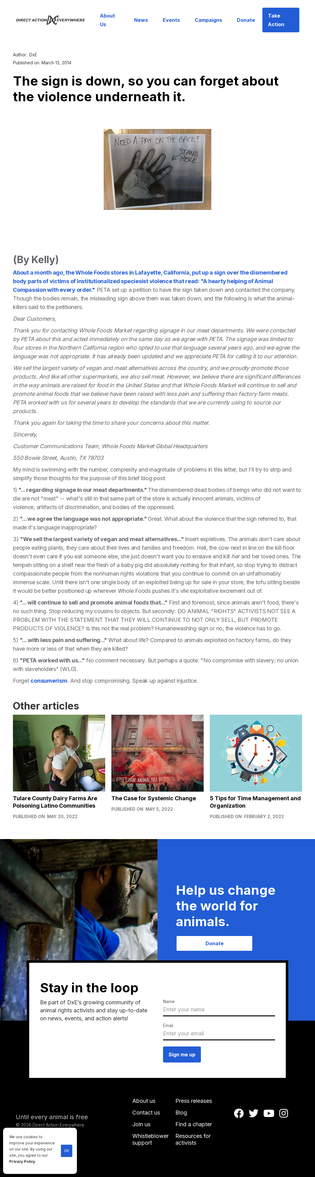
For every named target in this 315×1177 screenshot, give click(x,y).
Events (171, 20)
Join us (141, 1124)
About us (143, 1101)
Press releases (193, 1101)
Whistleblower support (150, 1139)
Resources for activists (193, 1139)
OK (66, 1151)
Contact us (146, 1112)
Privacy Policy (22, 1161)
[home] (54, 20)
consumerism (48, 680)
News (141, 20)
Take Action (276, 20)
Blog (181, 1112)
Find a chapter (193, 1124)
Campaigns (208, 20)
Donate (246, 20)
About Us (107, 20)
